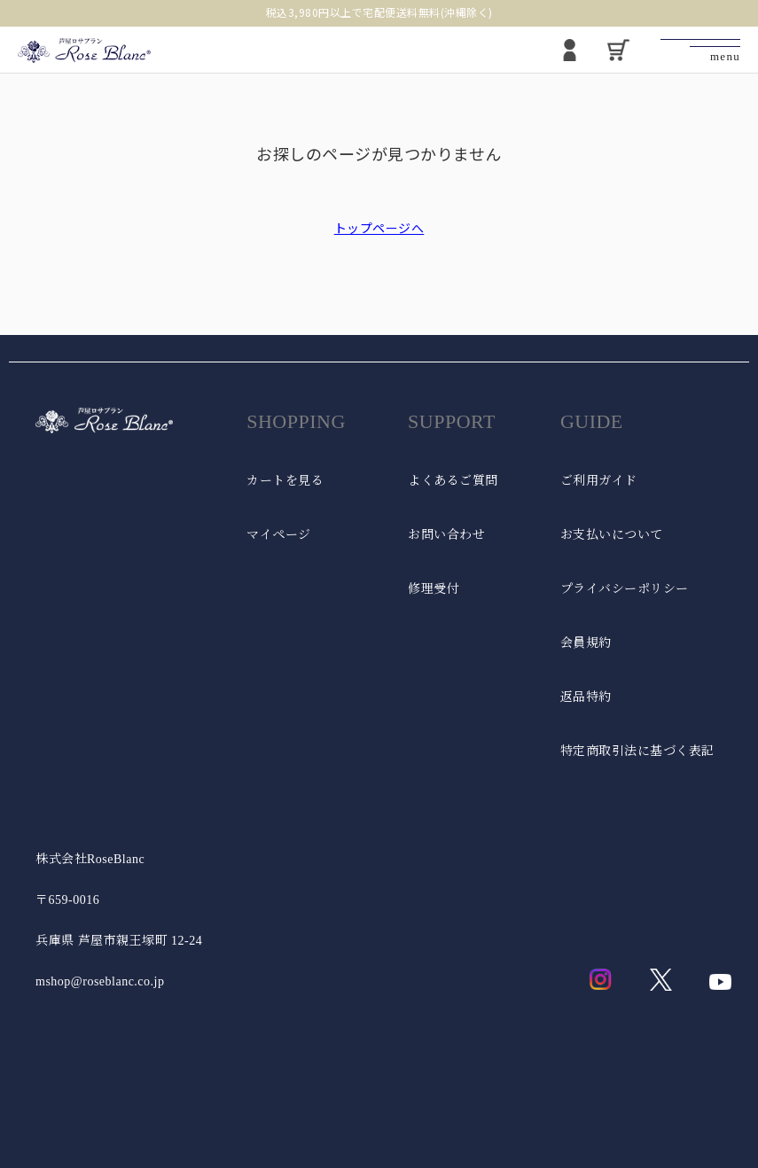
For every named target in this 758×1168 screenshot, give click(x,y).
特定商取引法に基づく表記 (637, 751)
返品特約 (586, 697)
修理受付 (433, 589)
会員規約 (586, 643)
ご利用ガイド (598, 480)
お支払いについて (611, 534)
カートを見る (285, 480)
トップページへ (379, 228)
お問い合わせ (446, 534)
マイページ (278, 534)
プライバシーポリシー (624, 589)
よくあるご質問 (453, 480)
